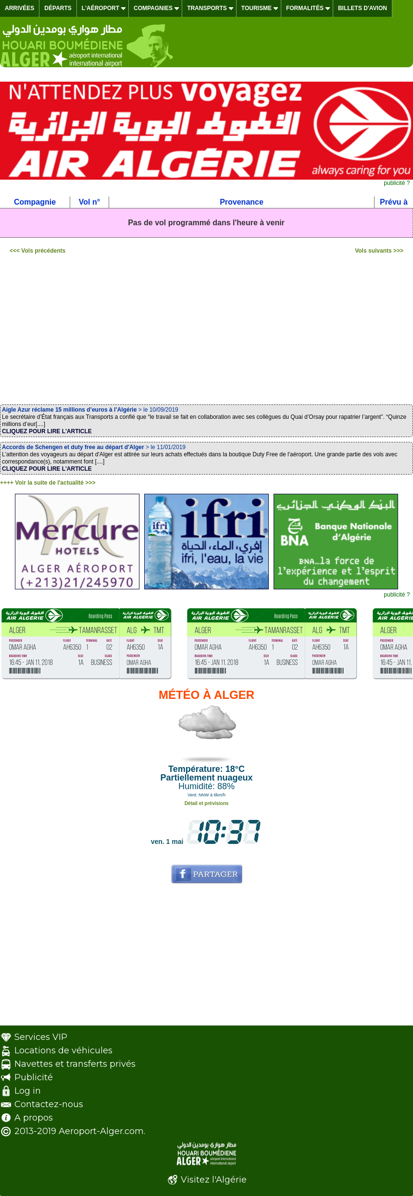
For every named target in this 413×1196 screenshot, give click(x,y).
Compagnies (153, 8)
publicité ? (397, 183)
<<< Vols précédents (37, 250)
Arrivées (19, 8)
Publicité (33, 1077)
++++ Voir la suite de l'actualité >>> (47, 482)
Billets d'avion (362, 8)
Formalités (305, 8)
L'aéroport (100, 8)
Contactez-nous (48, 1104)
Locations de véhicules (63, 1050)
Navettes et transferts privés (75, 1064)
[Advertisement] (206, 331)
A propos (33, 1117)
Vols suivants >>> (379, 250)
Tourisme (256, 8)
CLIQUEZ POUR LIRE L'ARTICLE (47, 431)
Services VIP (40, 1037)
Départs (57, 8)
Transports (207, 8)
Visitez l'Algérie (214, 1179)
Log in (27, 1091)
